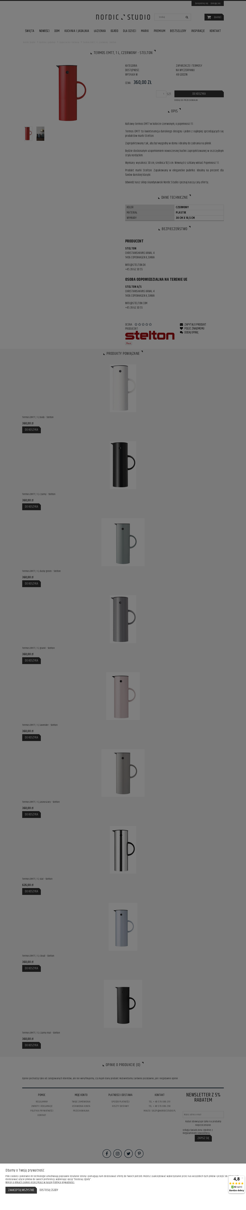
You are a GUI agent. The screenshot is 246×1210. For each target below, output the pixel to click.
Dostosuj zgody (49, 1190)
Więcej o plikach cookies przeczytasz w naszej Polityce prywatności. (40, 1182)
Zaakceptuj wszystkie (21, 1190)
